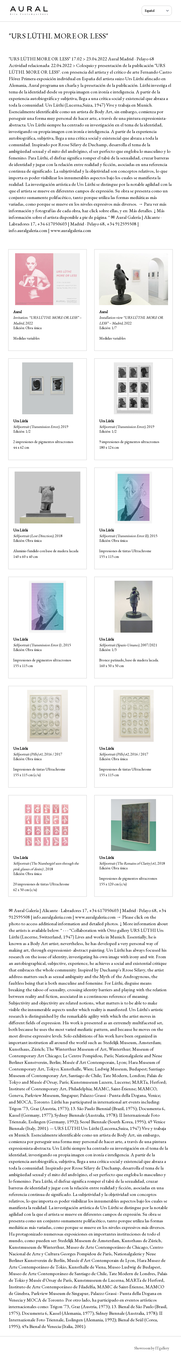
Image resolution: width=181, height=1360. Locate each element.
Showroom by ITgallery (151, 1348)
